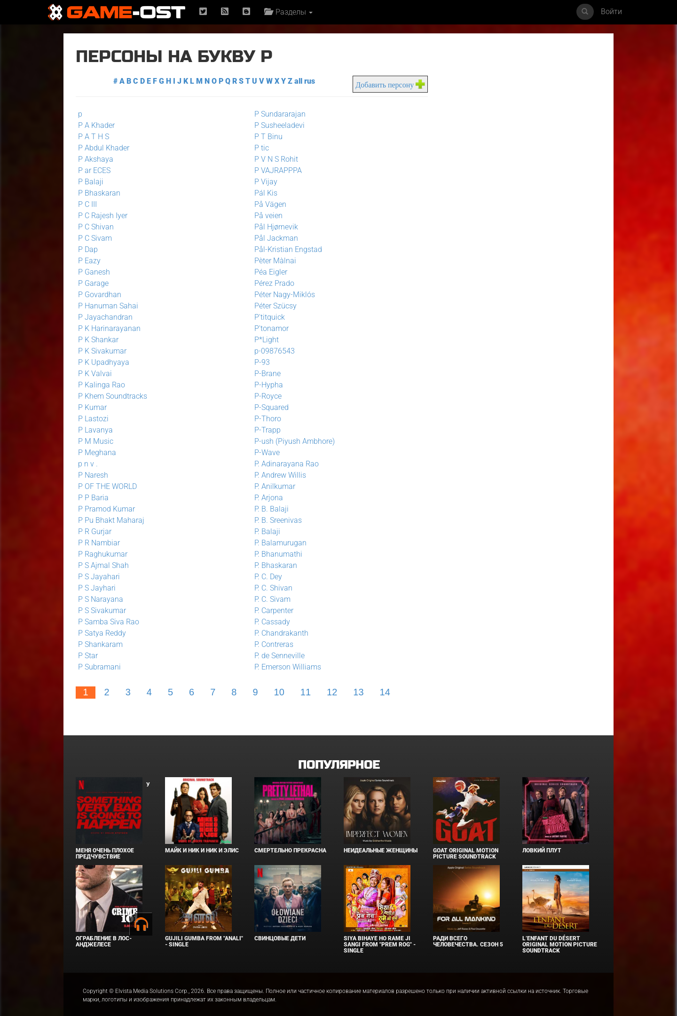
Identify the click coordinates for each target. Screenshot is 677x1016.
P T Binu (266, 136)
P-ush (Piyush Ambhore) (292, 441)
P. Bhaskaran (273, 565)
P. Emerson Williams (285, 666)
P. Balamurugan (278, 542)
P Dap (88, 249)
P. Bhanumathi (275, 554)
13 (358, 692)
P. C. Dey (265, 576)
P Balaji (90, 181)
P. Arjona (266, 497)
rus (307, 81)
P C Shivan (96, 226)
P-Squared (269, 407)
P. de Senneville (277, 655)
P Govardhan (99, 294)
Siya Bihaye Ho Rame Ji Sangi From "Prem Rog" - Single (380, 933)
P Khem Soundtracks (112, 396)
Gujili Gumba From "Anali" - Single (204, 930)
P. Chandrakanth (279, 633)
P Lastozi (93, 418)
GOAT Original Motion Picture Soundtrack (465, 842)
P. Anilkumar (272, 486)
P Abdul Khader (103, 147)
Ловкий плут (541, 839)
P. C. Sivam (270, 599)
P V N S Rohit (273, 159)
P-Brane (265, 373)
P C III (87, 204)
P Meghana (97, 452)
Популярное (338, 754)
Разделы (288, 12)
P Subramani (99, 666)
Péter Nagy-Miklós (282, 294)
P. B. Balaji (269, 508)
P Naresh (93, 475)
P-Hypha (266, 384)
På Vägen (267, 204)
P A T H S (93, 136)
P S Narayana (100, 599)
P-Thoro (265, 418)
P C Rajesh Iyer (102, 215)
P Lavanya (95, 429)
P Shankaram (100, 644)
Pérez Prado (271, 283)
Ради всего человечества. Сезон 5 (468, 930)
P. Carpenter (271, 610)
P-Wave (264, 452)
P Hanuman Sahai (108, 305)
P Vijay (263, 181)
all (296, 81)
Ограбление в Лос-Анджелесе (104, 930)
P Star (88, 655)
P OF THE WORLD (107, 486)
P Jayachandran (105, 317)
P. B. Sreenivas (275, 520)
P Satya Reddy (102, 633)
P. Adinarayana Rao (284, 463)
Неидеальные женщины (380, 839)
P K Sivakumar (102, 351)
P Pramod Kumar (106, 508)
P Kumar (92, 407)
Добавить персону (379, 85)
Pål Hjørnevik (273, 226)
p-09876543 (272, 351)
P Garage (93, 283)
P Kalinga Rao (101, 384)
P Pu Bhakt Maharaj (111, 520)
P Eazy (89, 260)
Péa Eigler (268, 272)
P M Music (95, 441)
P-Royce (265, 396)
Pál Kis (263, 193)
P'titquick (267, 317)
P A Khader (96, 125)
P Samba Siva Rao (108, 621)
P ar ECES (94, 170)
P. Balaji (264, 531)
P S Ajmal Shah (103, 565)
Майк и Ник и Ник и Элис (202, 839)
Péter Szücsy (273, 305)
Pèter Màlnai (272, 260)
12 (332, 692)
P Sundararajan (277, 114)
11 (305, 692)
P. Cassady (269, 621)
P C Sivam (95, 238)
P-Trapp (265, 429)
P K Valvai (95, 373)
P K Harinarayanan (109, 328)
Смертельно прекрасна (290, 839)
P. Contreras (271, 644)
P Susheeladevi (277, 125)
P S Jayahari (99, 576)
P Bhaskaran (99, 193)
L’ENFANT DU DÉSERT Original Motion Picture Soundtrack (559, 933)
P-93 (259, 362)
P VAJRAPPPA (275, 170)
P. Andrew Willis (277, 475)
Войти (611, 11)
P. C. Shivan (271, 587)
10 (279, 692)
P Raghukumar (102, 554)
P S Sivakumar (102, 610)
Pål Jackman (273, 238)
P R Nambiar (99, 542)
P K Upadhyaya (103, 362)
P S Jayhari (97, 587)
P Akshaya (95, 159)
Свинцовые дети (280, 927)
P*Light (264, 339)
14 (385, 692)
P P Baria (93, 497)
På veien (266, 215)
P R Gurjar (94, 531)
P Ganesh (94, 272)
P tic (259, 147)
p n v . (88, 463)
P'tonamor (269, 328)
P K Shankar (98, 339)
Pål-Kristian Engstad (285, 249)
